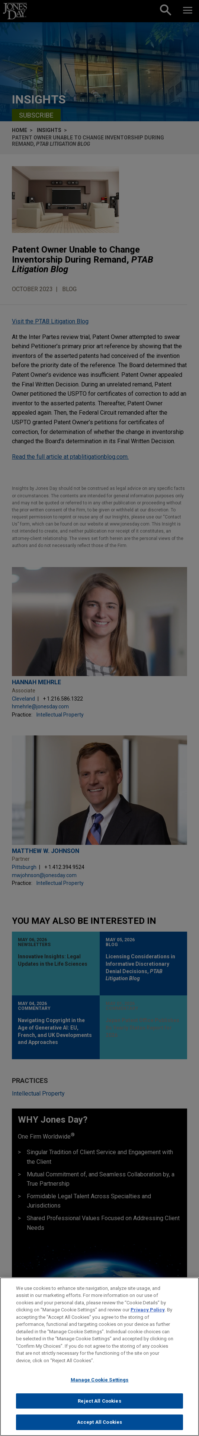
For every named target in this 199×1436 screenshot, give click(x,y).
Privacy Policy (148, 1312)
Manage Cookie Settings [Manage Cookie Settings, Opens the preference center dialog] (100, 1383)
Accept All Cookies (99, 1425)
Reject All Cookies (99, 1404)
